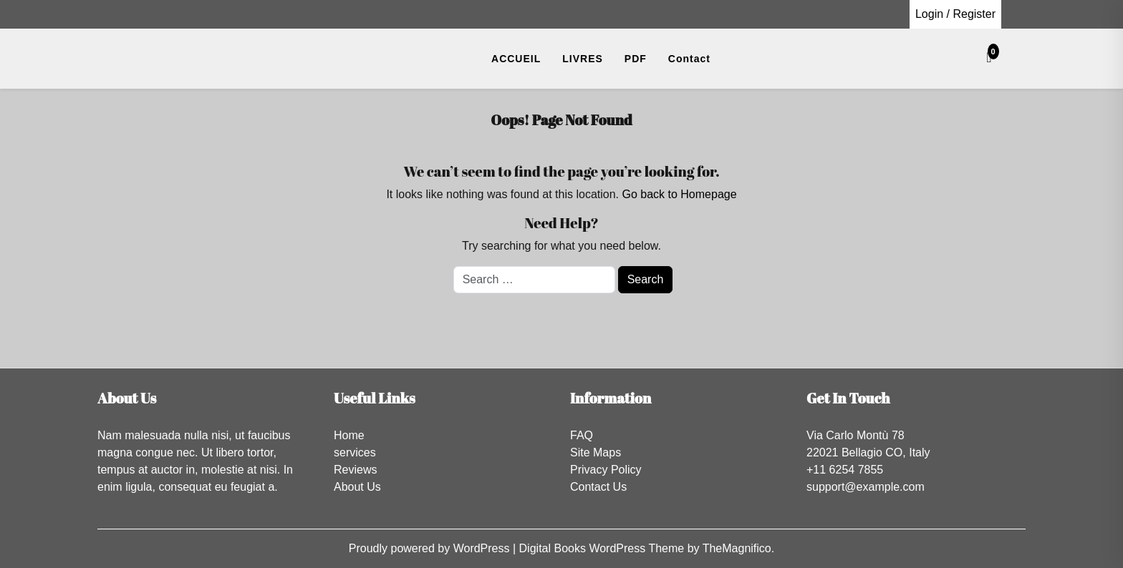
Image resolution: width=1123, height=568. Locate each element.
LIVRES (582, 58)
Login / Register (955, 14)
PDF (636, 58)
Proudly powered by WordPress (431, 548)
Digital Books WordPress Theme (603, 548)
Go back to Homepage (679, 194)
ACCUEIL (516, 58)
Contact (689, 58)
